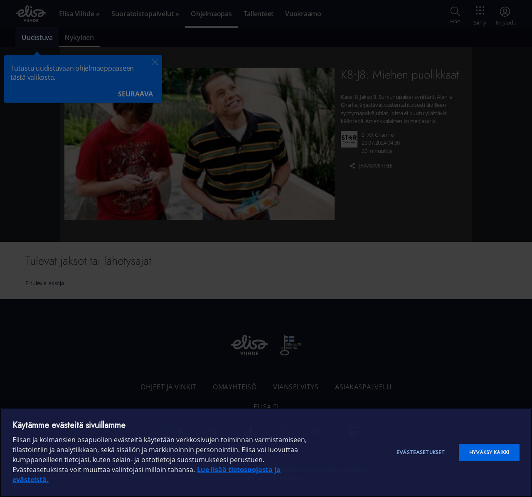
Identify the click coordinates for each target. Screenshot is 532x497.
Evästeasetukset (421, 452)
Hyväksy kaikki (489, 452)
